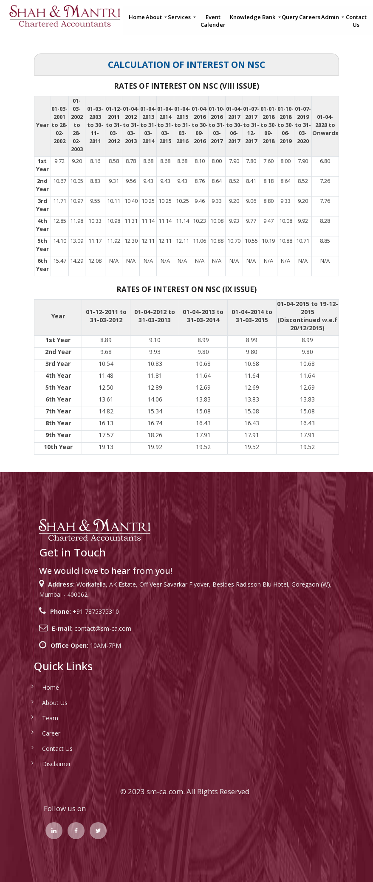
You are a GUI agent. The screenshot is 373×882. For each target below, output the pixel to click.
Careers (309, 17)
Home (137, 17)
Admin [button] (330, 17)
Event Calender (213, 20)
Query (290, 17)
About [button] (154, 17)
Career (39, 733)
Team (38, 718)
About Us (42, 703)
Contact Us (356, 20)
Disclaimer (44, 764)
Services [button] (180, 17)
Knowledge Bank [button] (253, 17)
